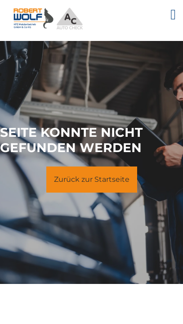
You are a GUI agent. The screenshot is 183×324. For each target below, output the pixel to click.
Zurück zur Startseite (91, 179)
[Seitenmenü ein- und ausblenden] (176, 14)
